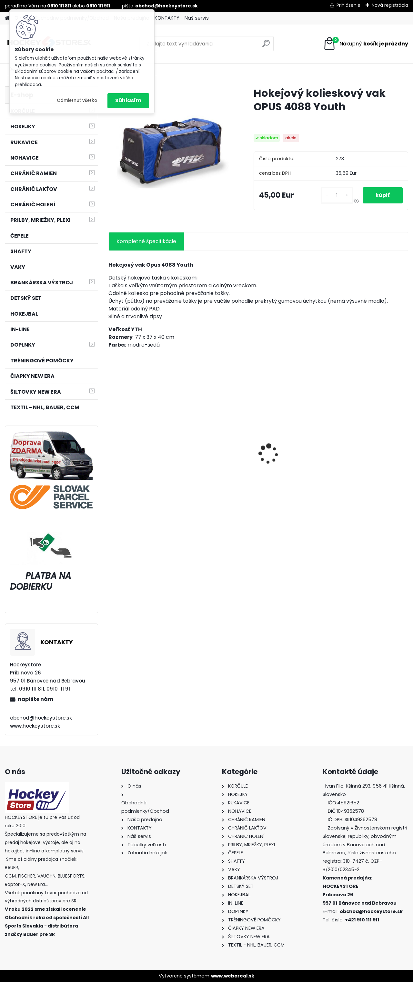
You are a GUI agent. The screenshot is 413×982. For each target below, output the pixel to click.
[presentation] (111, 442)
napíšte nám (35, 699)
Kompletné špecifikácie (146, 241)
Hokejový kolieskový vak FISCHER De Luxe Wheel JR (371, 463)
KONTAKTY (167, 18)
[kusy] (337, 195)
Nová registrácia (390, 5)
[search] (266, 46)
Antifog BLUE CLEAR (137, 459)
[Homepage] (7, 18)
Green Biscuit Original (216, 460)
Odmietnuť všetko (77, 100)
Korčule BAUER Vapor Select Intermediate (291, 463)
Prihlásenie (348, 5)
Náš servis (197, 18)
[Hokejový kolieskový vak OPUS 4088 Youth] (170, 148)
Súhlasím (128, 100)
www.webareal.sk (232, 976)
